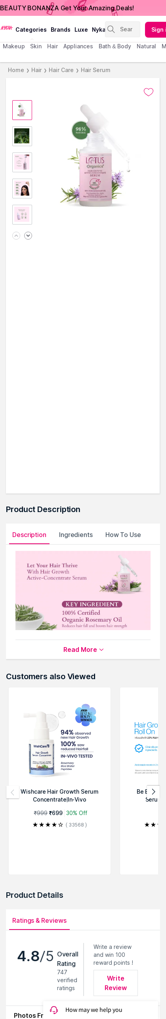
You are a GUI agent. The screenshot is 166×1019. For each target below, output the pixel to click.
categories (31, 29)
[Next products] (153, 792)
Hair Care (61, 70)
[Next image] (28, 236)
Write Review (116, 983)
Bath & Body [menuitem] (115, 46)
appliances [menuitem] (78, 46)
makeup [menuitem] (14, 46)
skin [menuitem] (36, 46)
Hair (36, 70)
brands (61, 29)
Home (16, 70)
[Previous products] (12, 792)
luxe (81, 29)
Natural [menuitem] (146, 46)
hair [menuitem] (52, 46)
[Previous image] (16, 236)
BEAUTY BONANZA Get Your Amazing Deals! (67, 8)
